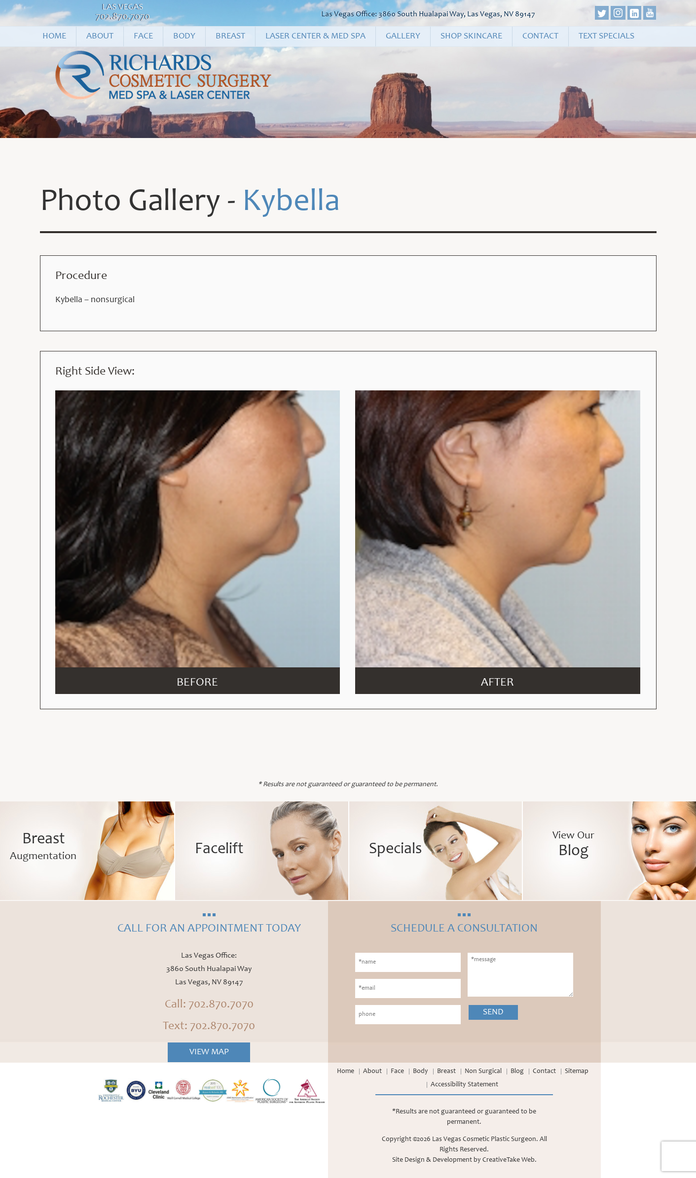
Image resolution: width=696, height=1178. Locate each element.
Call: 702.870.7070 (209, 1005)
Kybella (291, 203)
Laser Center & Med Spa (315, 36)
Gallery (403, 36)
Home (54, 36)
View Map (209, 1052)
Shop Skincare (471, 36)
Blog (517, 1071)
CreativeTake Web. (509, 1160)
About (99, 36)
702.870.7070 (123, 17)
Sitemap (576, 1071)
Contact (540, 36)
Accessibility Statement (464, 1084)
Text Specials (606, 36)
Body (184, 36)
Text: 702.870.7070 (209, 1027)
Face (143, 36)
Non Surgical (483, 1071)
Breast (230, 36)
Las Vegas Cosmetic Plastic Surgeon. (485, 1139)
